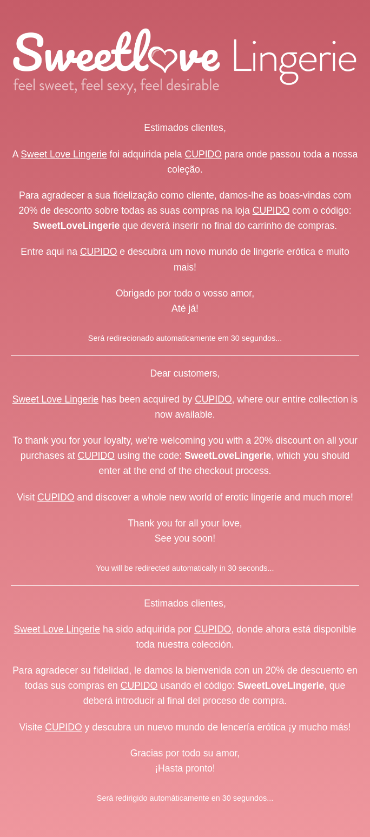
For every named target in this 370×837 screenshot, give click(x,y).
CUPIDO (203, 154)
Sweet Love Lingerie (64, 154)
